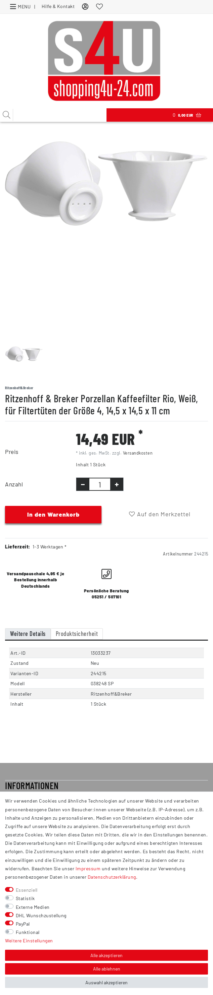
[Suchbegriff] (53, 115)
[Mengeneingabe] (99, 484)
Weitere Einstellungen (29, 940)
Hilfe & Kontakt (58, 6)
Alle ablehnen (106, 969)
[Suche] (6, 115)
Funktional (28, 932)
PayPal (23, 924)
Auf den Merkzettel (159, 514)
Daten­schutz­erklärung (112, 877)
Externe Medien (33, 907)
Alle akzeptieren (106, 955)
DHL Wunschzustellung (41, 915)
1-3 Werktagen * (50, 546)
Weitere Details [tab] (28, 633)
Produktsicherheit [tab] (77, 633)
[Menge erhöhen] (117, 484)
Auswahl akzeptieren (106, 982)
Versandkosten (138, 453)
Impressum (88, 868)
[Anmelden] (85, 6)
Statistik (25, 898)
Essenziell (27, 890)
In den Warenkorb (53, 514)
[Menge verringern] (83, 484)
